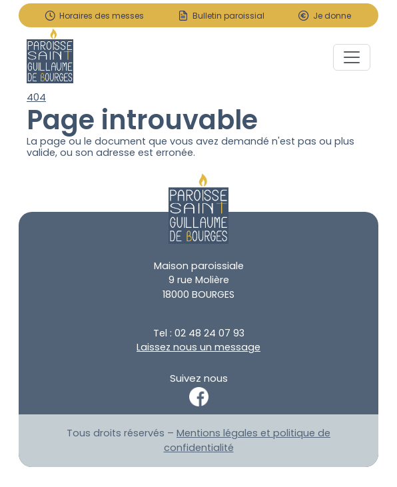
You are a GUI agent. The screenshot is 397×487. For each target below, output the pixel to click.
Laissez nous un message (198, 347)
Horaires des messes (101, 16)
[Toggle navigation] (351, 57)
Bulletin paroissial (228, 16)
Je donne (332, 16)
